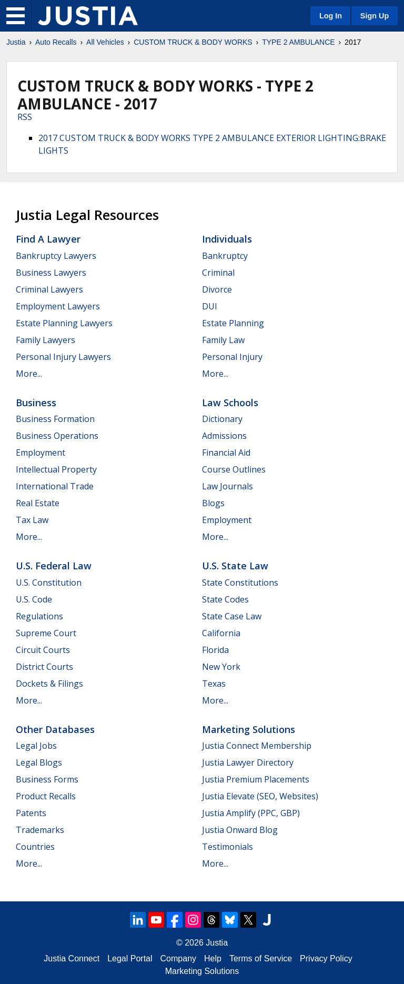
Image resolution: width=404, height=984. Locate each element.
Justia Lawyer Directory (248, 762)
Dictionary (222, 419)
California (221, 633)
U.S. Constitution (49, 582)
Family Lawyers (45, 340)
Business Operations (57, 435)
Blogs (213, 503)
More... (29, 373)
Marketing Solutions (248, 729)
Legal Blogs (39, 762)
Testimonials (227, 846)
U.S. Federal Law (54, 565)
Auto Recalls (56, 42)
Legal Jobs (36, 745)
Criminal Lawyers (49, 289)
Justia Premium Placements (255, 779)
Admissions (224, 435)
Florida (215, 650)
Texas (214, 683)
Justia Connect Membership (256, 745)
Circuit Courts (43, 650)
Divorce (217, 289)
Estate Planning (233, 323)
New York (221, 666)
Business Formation (55, 419)
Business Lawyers (51, 272)
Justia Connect (71, 958)
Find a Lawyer (48, 239)
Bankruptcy (225, 256)
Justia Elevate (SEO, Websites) (260, 796)
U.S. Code (34, 599)
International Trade (55, 486)
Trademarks (40, 830)
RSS (24, 117)
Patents (31, 813)
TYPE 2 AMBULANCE (298, 42)
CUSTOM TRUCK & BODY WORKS (193, 42)
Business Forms (47, 779)
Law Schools (230, 402)
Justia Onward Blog (240, 830)
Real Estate (37, 503)
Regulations (39, 616)
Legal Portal (129, 958)
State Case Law (231, 616)
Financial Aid (226, 452)
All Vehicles (105, 42)
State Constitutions (240, 582)
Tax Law (32, 520)
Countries (35, 846)
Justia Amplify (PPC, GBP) (251, 813)
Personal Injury (232, 357)
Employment (40, 452)
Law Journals (227, 486)
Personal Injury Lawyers (63, 357)
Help (212, 958)
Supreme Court (46, 633)
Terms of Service (260, 958)
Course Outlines (234, 469)
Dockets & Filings (49, 683)
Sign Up (374, 16)
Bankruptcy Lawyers (56, 256)
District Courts (44, 666)
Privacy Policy (326, 958)
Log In (330, 16)
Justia (16, 42)
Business (36, 402)
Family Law (223, 340)
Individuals (227, 239)
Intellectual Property (56, 469)
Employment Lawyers (58, 306)
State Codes (225, 599)
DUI (209, 306)
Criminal (218, 272)
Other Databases (55, 729)
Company (178, 958)
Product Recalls (46, 796)
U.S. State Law (235, 565)
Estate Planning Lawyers (64, 323)
